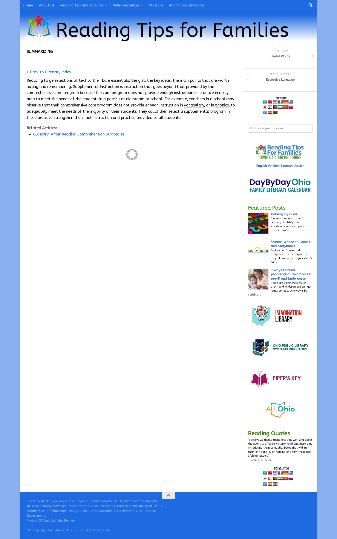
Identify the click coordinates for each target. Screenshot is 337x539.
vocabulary (194, 105)
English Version (267, 166)
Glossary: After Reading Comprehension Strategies (78, 134)
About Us (46, 5)
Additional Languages (187, 5)
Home (28, 5)
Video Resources (126, 5)
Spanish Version (292, 166)
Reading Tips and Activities (82, 5)
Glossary (156, 5)
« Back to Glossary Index (49, 72)
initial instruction (96, 117)
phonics (222, 105)
